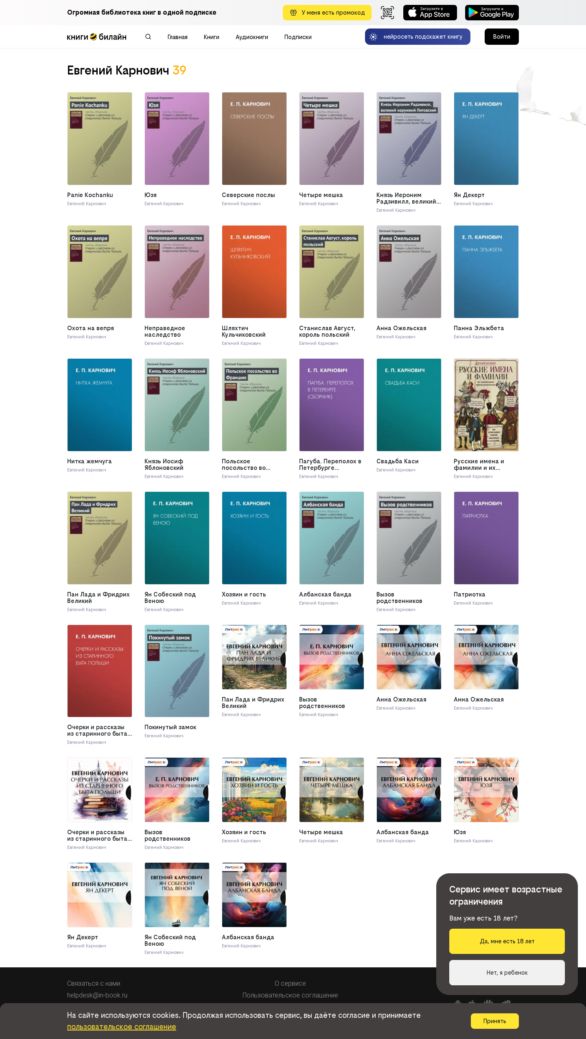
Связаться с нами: (94, 983)
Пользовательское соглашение (290, 995)
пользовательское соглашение (121, 1026)
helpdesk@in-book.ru (97, 995)
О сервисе (290, 983)
